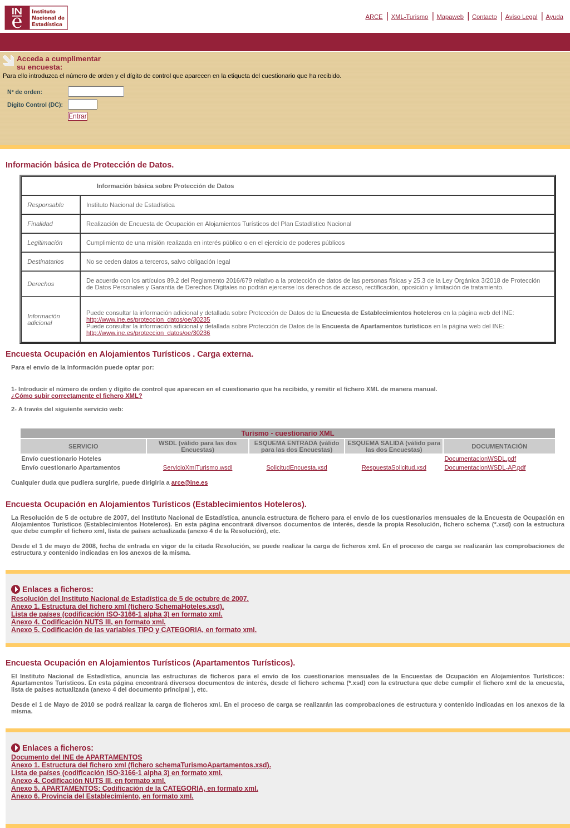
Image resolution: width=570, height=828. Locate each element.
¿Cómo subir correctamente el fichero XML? (76, 395)
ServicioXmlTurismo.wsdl (198, 467)
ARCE (373, 16)
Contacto (484, 16)
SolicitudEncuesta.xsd (296, 467)
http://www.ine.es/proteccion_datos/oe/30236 (148, 332)
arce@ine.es (189, 482)
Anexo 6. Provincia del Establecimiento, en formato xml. (102, 796)
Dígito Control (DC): (35, 104)
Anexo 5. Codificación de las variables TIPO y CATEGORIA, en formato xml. (134, 630)
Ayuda (554, 16)
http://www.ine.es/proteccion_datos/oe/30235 (148, 319)
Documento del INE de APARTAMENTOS (76, 757)
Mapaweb (450, 16)
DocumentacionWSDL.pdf (480, 458)
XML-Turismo (410, 16)
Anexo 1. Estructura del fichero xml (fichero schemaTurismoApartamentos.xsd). (141, 765)
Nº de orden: (24, 91)
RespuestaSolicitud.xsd (394, 467)
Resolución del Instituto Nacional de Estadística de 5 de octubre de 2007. (130, 599)
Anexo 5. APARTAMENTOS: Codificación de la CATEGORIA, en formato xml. (134, 788)
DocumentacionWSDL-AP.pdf (484, 467)
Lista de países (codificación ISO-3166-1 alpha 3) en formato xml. (117, 614)
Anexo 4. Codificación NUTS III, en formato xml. (88, 622)
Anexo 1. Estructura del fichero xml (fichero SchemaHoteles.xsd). (117, 606)
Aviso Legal (521, 16)
